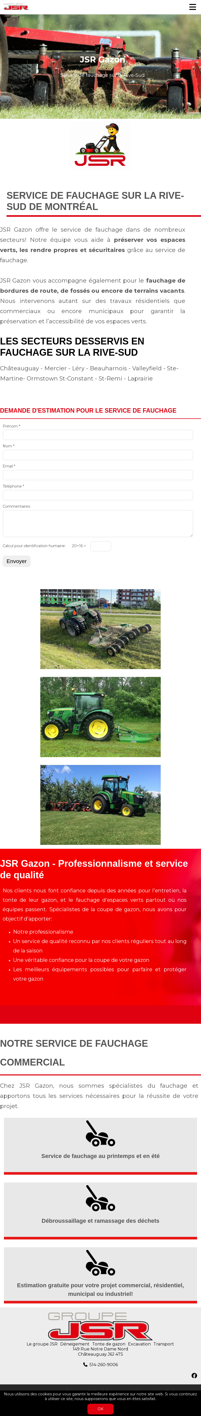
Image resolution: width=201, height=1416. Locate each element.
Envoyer (17, 561)
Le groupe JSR (42, 1344)
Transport (163, 1344)
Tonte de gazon (108, 1344)
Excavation (139, 1344)
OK (100, 1409)
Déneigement (75, 1344)
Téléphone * (13, 486)
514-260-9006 (104, 1364)
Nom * (8, 446)
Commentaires (16, 506)
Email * (9, 466)
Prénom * (11, 426)
